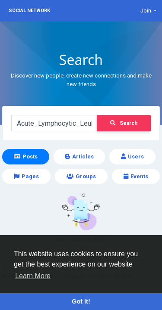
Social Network (29, 10)
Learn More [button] (33, 275)
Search (123, 123)
